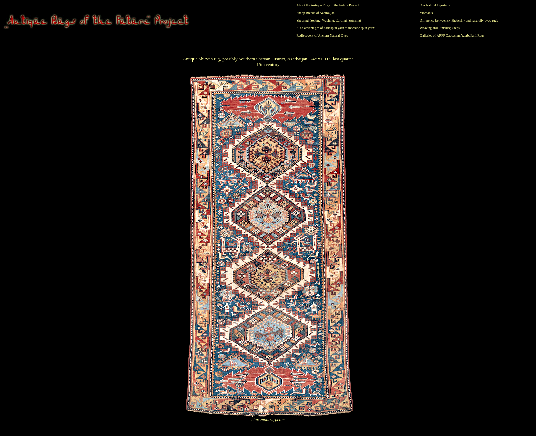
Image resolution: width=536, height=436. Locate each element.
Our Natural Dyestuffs (435, 5)
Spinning (354, 20)
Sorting (315, 20)
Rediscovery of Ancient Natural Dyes (322, 35)
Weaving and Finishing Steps (440, 28)
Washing (328, 20)
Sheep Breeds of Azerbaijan (316, 13)
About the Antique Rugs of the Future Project (328, 5)
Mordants (426, 13)
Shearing (303, 20)
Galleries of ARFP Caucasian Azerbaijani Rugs (452, 35)
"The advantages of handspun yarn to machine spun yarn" (336, 28)
